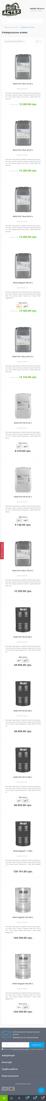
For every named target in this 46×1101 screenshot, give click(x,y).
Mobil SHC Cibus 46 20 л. (23, 150)
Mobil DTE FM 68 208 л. (23, 711)
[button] (19, 1098)
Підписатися (36, 1045)
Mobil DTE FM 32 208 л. (23, 777)
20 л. (19, 660)
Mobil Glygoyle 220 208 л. (23, 917)
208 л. (26, 306)
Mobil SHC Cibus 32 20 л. (23, 84)
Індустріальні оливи (11, 27)
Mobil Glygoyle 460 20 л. (23, 283)
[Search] (41, 21)
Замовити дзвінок (36, 11)
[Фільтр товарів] (2, 550)
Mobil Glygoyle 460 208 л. (23, 983)
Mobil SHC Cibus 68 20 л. (23, 216)
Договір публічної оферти (21, 1049)
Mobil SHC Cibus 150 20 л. (23, 570)
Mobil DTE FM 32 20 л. (23, 423)
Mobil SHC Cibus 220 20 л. (23, 356)
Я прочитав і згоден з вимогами (24, 1049)
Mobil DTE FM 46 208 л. (23, 637)
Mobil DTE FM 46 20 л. (23, 497)
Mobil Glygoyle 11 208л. (23, 851)
